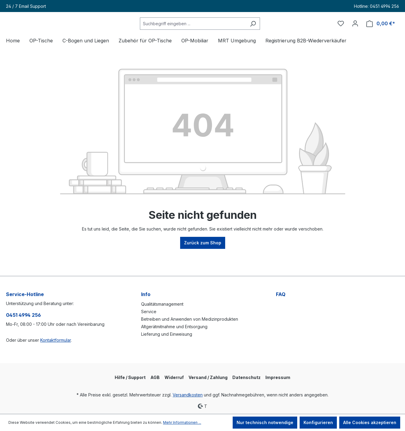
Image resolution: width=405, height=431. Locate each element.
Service (148, 311)
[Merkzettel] (341, 32)
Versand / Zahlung (208, 377)
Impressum (277, 377)
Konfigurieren (318, 422)
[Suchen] (268, 32)
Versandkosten (188, 394)
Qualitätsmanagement (162, 304)
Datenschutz (246, 377)
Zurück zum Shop (202, 259)
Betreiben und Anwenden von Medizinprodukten (189, 319)
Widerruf (174, 377)
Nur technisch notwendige (265, 422)
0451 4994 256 (23, 315)
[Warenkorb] (380, 32)
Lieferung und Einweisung (166, 334)
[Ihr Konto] (355, 32)
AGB (155, 377)
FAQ (281, 294)
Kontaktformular (55, 340)
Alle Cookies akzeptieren (369, 422)
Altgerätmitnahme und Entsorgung (174, 326)
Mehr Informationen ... (182, 422)
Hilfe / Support (130, 377)
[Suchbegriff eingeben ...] (208, 32)
